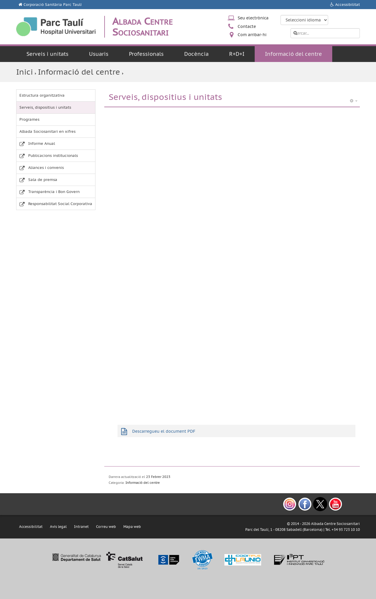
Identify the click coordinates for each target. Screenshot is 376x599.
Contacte (247, 26)
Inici (24, 72)
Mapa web (132, 526)
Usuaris (98, 54)
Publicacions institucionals (53, 155)
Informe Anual (41, 143)
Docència (196, 54)
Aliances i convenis (46, 167)
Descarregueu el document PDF (163, 431)
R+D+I (236, 54)
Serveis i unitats (47, 54)
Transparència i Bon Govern (54, 191)
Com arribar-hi (252, 34)
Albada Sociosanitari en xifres (47, 131)
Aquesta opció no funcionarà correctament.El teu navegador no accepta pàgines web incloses (232, 260)
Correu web (106, 526)
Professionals (146, 54)
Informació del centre (293, 54)
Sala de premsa (42, 179)
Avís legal (58, 526)
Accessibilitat (347, 4)
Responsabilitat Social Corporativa (60, 203)
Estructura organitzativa (42, 95)
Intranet (81, 526)
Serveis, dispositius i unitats (45, 107)
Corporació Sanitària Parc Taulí (53, 4)
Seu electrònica (253, 18)
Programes (29, 119)
